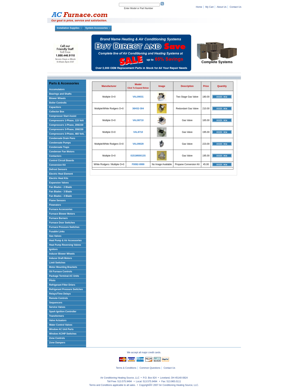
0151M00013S (138, 155)
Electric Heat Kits (58, 178)
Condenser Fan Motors (62, 151)
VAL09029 (138, 144)
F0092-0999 (138, 164)
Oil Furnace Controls (60, 271)
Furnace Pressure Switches (64, 227)
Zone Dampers (57, 342)
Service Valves (57, 307)
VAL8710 (138, 132)
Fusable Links (57, 231)
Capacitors (55, 107)
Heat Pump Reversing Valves (65, 245)
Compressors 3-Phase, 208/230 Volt (65, 130)
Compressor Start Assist (62, 116)
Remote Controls (58, 298)
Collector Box (56, 111)
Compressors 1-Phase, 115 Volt (66, 120)
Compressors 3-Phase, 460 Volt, (66, 133)
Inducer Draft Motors (60, 258)
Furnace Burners (58, 218)
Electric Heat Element (61, 173)
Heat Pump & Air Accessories (65, 240)
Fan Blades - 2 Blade (60, 187)
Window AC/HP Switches (63, 333)
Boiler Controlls (58, 102)
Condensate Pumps (60, 142)
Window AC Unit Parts (61, 329)
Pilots (52, 280)
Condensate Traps (59, 147)
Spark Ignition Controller (63, 311)
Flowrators (55, 205)
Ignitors (53, 249)
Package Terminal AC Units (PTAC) (63, 277)
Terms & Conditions (126, 368)
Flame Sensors (57, 200)
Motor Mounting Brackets (63, 267)
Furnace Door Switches (62, 222)
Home (199, 7)
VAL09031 (138, 96)
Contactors (55, 156)
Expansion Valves (59, 182)
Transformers (56, 316)
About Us (221, 7)
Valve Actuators (58, 320)
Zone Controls (57, 338)
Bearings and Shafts (60, 94)
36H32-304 (138, 108)
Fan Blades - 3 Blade (60, 191)
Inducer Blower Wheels (62, 253)
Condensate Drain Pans (62, 138)
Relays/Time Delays (60, 293)
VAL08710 (138, 120)
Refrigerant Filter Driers (62, 285)
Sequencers (55, 302)
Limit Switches (57, 262)
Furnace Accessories (60, 209)
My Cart (209, 7)
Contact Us (235, 7)
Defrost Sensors (58, 169)
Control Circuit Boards (61, 160)
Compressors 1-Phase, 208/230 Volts (65, 126)
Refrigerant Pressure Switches (66, 289)
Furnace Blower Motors (62, 213)
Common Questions (149, 368)
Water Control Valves (60, 324)
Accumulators (57, 89)
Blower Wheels (57, 98)
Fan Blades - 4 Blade (60, 196)
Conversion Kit (57, 165)
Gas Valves (55, 236)
